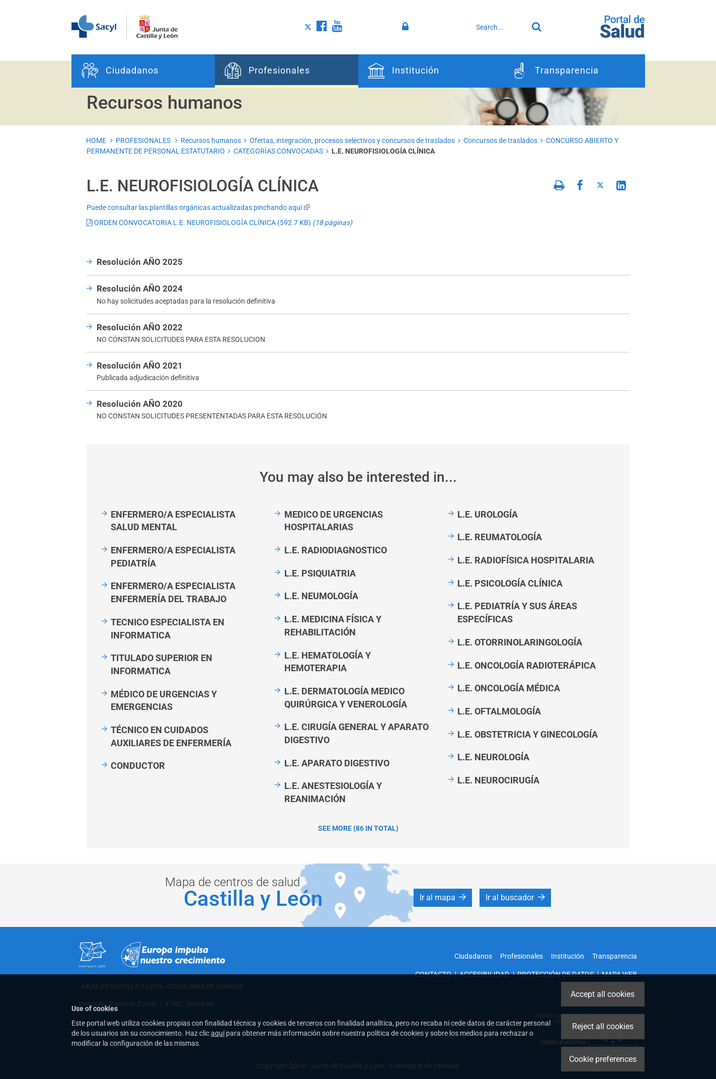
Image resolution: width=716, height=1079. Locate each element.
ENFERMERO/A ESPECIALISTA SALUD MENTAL (173, 521)
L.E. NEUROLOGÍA (493, 757)
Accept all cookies (602, 994)
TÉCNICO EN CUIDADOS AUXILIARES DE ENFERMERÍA (171, 736)
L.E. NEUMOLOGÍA (321, 596)
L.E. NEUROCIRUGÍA (498, 780)
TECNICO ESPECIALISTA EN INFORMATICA (167, 628)
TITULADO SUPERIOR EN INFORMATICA (161, 664)
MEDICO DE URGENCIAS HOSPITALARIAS (333, 521)
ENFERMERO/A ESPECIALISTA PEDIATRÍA (173, 556)
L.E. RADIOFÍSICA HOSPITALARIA (525, 560)
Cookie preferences (603, 1059)
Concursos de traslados (500, 140)
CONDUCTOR (138, 765)
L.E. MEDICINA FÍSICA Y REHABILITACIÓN (332, 625)
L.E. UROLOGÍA (487, 514)
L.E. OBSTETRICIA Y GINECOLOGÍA (527, 734)
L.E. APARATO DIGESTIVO (336, 763)
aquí (217, 1033)
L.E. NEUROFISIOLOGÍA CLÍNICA (383, 151)
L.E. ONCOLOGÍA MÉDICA (508, 688)
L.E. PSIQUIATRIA (320, 573)
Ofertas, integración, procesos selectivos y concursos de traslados (352, 140)
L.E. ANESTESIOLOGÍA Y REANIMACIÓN (333, 792)
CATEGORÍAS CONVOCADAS (278, 151)
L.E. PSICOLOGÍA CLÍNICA (510, 583)
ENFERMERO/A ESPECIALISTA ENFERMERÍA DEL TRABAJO (173, 592)
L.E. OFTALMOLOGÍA (499, 711)
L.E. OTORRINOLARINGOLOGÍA (519, 642)
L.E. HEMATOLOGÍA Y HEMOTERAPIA (327, 662)
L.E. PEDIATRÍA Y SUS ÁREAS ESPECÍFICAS (517, 612)
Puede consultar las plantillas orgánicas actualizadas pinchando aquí (198, 207)
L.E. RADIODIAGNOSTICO (335, 550)
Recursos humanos (211, 140)
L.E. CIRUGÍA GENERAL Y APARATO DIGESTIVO (356, 733)
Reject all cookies (602, 1026)
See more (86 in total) (358, 828)
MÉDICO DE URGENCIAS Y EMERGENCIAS (164, 700)
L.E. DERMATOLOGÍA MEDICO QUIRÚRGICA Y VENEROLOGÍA (345, 697)
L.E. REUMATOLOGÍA (499, 537)
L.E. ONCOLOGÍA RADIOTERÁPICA (526, 665)
